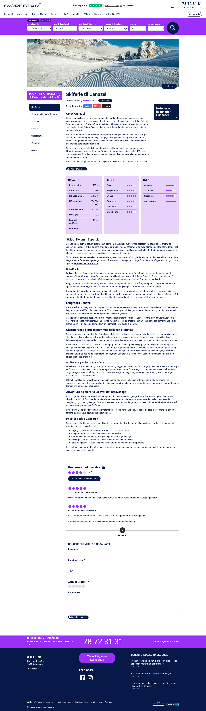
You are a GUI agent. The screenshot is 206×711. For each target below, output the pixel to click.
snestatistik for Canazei (86, 263)
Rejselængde (33, 24)
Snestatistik (37, 136)
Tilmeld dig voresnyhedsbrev (97, 658)
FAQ (66, 14)
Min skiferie (194, 14)
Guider (34, 150)
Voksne (133, 24)
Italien (115, 148)
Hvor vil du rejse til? (61, 24)
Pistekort (35, 143)
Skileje (34, 128)
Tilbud (86, 14)
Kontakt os (32, 669)
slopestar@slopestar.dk (166, 641)
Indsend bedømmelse (78, 617)
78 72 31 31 (192, 4)
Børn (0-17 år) (154, 24)
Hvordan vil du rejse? (87, 24)
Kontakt (75, 14)
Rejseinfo (55, 14)
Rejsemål (8, 14)
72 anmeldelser (105, 101)
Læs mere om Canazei (76, 169)
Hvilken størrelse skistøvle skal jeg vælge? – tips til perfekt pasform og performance (155, 664)
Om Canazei (37, 107)
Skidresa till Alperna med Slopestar (40, 707)
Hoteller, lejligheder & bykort (44, 114)
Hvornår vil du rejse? (113, 24)
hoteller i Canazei (129, 140)
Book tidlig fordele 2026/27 (107, 14)
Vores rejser (22, 14)
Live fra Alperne (39, 14)
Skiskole (35, 121)
